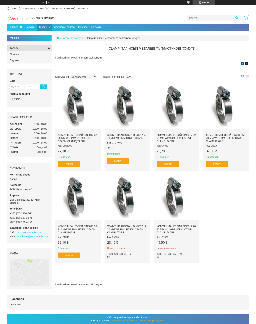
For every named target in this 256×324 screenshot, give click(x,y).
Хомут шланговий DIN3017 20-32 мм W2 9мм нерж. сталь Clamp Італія (177, 229)
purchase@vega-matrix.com (33, 236)
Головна (13, 27)
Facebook (16, 304)
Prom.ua (145, 317)
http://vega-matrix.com (29, 232)
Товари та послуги (72, 38)
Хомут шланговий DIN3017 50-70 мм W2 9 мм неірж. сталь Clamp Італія (226, 138)
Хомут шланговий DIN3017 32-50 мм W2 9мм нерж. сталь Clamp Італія (177, 138)
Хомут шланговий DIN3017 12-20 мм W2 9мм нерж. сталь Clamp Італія (127, 229)
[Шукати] (237, 18)
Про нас (82, 27)
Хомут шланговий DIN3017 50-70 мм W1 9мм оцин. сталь (127, 137)
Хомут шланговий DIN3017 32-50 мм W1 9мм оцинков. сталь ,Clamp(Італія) (78, 138)
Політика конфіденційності (152, 320)
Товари (43, 27)
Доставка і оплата (64, 27)
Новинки (30, 27)
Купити (69, 164)
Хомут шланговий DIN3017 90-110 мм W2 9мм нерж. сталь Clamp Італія (78, 229)
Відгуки (14, 60)
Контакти (96, 27)
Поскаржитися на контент (124, 320)
